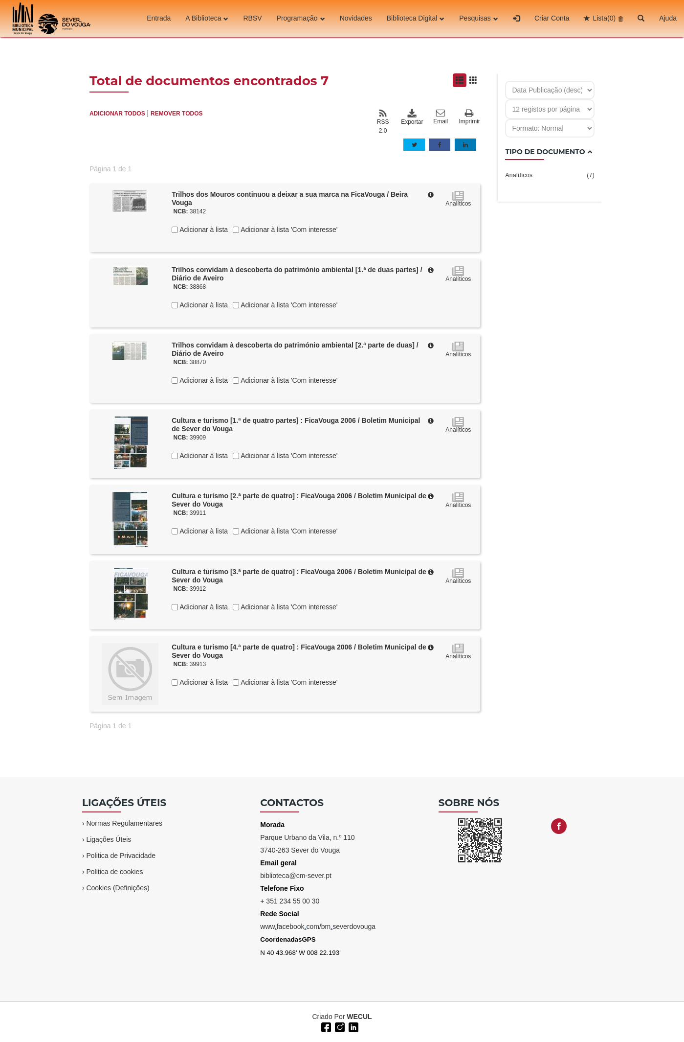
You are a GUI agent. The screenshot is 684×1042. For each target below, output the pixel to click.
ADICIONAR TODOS (117, 113)
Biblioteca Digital (416, 19)
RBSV (252, 19)
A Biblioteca (206, 19)
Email (440, 117)
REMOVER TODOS (176, 113)
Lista (604, 19)
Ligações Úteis (108, 839)
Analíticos (550, 175)
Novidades (356, 19)
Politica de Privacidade (120, 855)
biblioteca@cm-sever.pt (295, 876)
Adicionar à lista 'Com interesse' (288, 229)
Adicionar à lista (203, 229)
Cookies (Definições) (117, 888)
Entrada (159, 19)
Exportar (411, 117)
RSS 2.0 (383, 121)
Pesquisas (478, 19)
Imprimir (469, 117)
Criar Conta (552, 19)
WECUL (359, 1016)
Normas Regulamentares (124, 823)
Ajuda (668, 19)
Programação (301, 19)
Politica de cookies (114, 872)
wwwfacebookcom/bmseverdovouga (317, 926)
